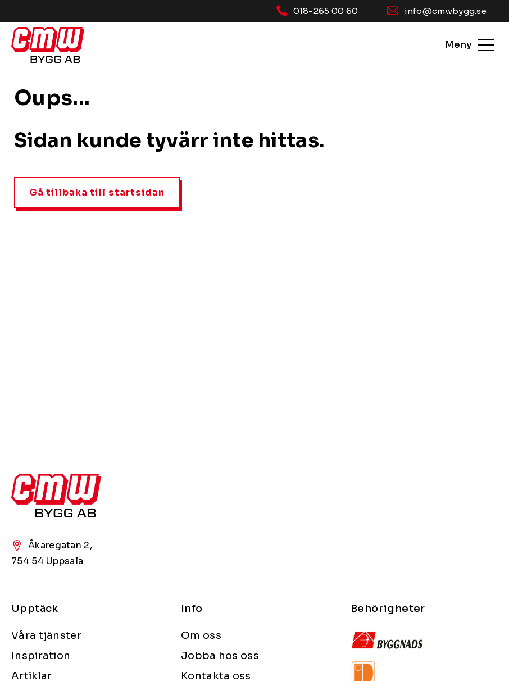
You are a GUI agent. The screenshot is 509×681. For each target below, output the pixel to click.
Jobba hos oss (220, 656)
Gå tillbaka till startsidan (97, 192)
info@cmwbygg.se (445, 11)
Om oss (201, 635)
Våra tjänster (46, 635)
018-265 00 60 (325, 11)
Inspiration (40, 656)
